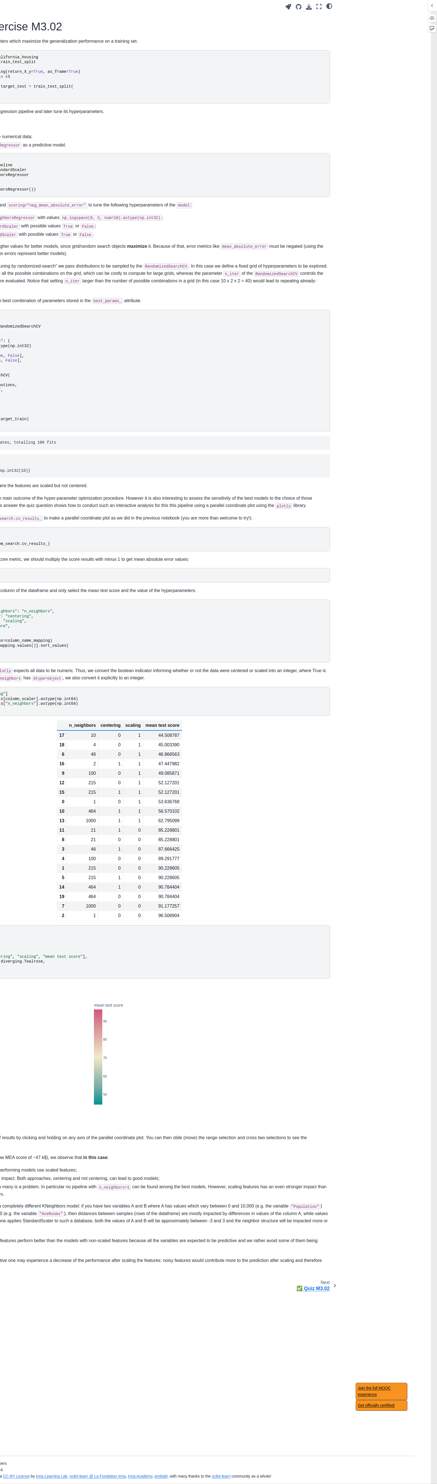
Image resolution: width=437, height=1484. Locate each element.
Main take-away (44, 186)
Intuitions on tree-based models (58, 523)
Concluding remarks (47, 779)
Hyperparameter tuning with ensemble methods (54, 634)
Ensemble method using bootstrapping (51, 609)
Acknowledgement (46, 820)
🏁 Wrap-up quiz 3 (46, 408)
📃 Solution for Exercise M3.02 (63, 390)
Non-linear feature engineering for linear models (57, 461)
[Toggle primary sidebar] (110, 6)
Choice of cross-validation (53, 703)
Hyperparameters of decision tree (55, 553)
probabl (303, 1470)
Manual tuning (42, 286)
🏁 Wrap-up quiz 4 (46, 482)
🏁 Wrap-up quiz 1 (46, 177)
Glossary (37, 802)
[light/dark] (329, 6)
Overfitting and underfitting (53, 219)
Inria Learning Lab (194, 1470)
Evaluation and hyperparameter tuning (62, 369)
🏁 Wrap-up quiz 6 (46, 646)
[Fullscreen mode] (319, 6)
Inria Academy (283, 1470)
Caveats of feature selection (54, 879)
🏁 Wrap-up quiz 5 (46, 565)
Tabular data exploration (51, 144)
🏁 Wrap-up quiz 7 (46, 738)
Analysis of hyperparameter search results (65, 353)
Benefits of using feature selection (60, 870)
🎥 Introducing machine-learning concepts (59, 100)
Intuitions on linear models (53, 449)
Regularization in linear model (56, 473)
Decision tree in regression (53, 541)
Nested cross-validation (50, 711)
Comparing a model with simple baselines (58, 690)
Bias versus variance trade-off (56, 236)
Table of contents (45, 838)
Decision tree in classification (55, 532)
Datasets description (48, 811)
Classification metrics (48, 720)
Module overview (45, 135)
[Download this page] (309, 6)
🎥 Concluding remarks (50, 770)
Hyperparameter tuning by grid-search (61, 307)
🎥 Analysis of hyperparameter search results (61, 338)
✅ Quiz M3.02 (47, 399)
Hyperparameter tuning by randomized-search (57, 322)
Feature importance (47, 920)
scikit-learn (364, 1470)
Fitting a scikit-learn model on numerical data (56, 156)
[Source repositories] (298, 6)
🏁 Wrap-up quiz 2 (46, 245)
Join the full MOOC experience (374, 1391)
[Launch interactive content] (288, 6)
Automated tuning (47, 295)
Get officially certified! (376, 1405)
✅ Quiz (37, 896)
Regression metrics (47, 729)
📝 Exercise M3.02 (51, 381)
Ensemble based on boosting (55, 622)
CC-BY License (159, 1470)
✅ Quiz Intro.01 (44, 112)
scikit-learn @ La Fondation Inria (240, 1470)
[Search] (61, 59)
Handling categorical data (52, 169)
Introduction (40, 73)
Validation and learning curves (56, 227)
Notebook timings (45, 829)
